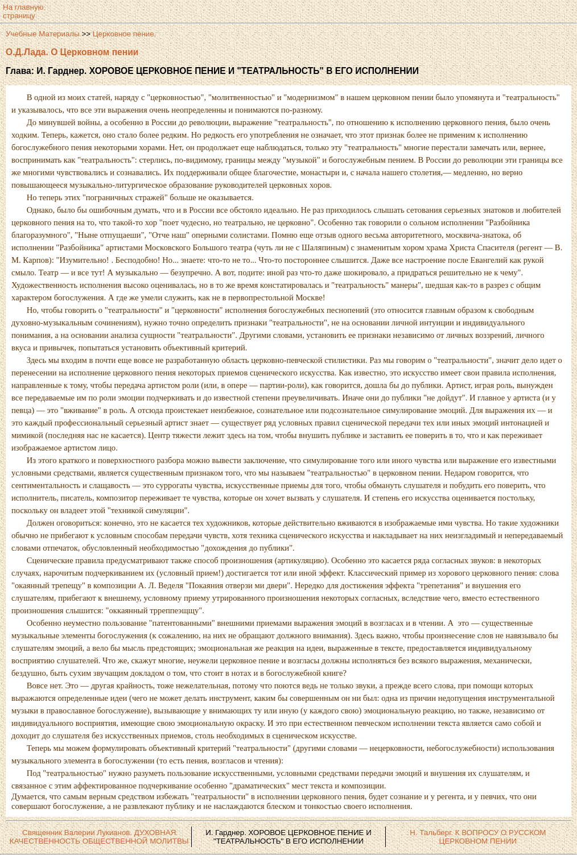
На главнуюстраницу (23, 11)
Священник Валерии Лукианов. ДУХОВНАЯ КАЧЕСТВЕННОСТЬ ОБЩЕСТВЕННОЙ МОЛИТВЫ (99, 836)
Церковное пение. (124, 34)
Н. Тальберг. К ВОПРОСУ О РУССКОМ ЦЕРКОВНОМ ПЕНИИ (478, 836)
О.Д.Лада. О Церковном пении (72, 52)
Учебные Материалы (43, 34)
